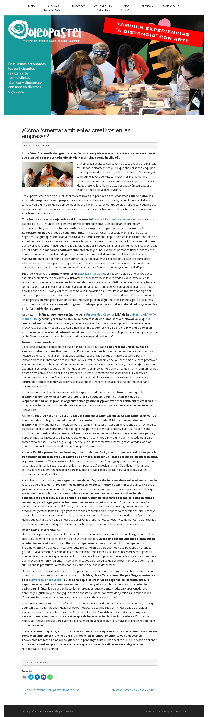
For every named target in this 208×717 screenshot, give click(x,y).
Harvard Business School (45, 580)
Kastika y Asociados (91, 273)
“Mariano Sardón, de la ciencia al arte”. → (135, 689)
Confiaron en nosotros (103, 8)
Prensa (147, 6)
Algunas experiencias (53, 8)
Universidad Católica (100, 314)
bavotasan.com (178, 711)
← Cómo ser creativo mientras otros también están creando (50, 691)
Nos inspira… (126, 8)
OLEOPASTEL (46, 711)
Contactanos (172, 6)
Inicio (31, 6)
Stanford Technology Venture (112, 219)
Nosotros (78, 6)
